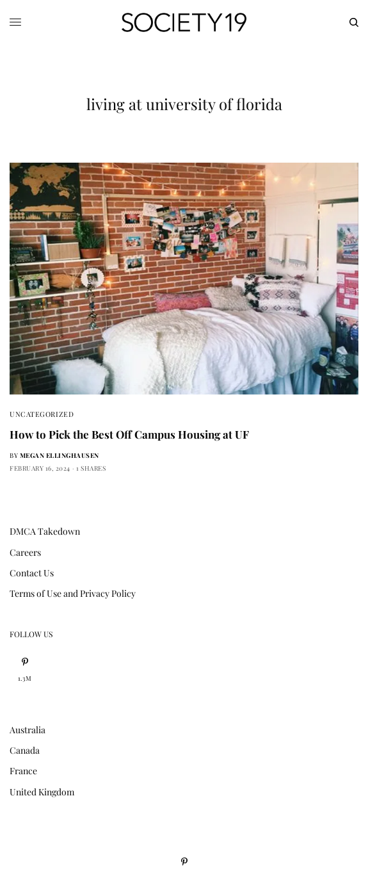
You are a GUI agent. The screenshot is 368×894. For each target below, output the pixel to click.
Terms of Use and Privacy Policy (73, 593)
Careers (25, 552)
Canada (25, 750)
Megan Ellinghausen (59, 455)
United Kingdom (42, 792)
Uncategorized (42, 414)
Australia (27, 730)
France (23, 771)
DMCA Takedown (45, 531)
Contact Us (32, 573)
